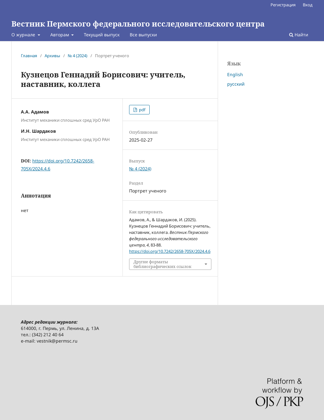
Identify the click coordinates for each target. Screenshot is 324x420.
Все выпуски (143, 35)
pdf (141, 110)
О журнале (23, 35)
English (235, 74)
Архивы (52, 55)
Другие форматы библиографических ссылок (162, 264)
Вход (308, 5)
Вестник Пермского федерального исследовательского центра (138, 23)
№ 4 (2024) (77, 55)
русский (236, 84)
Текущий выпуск (102, 35)
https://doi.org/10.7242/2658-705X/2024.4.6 (169, 251)
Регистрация (283, 5)
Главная (29, 55)
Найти (298, 35)
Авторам (60, 35)
